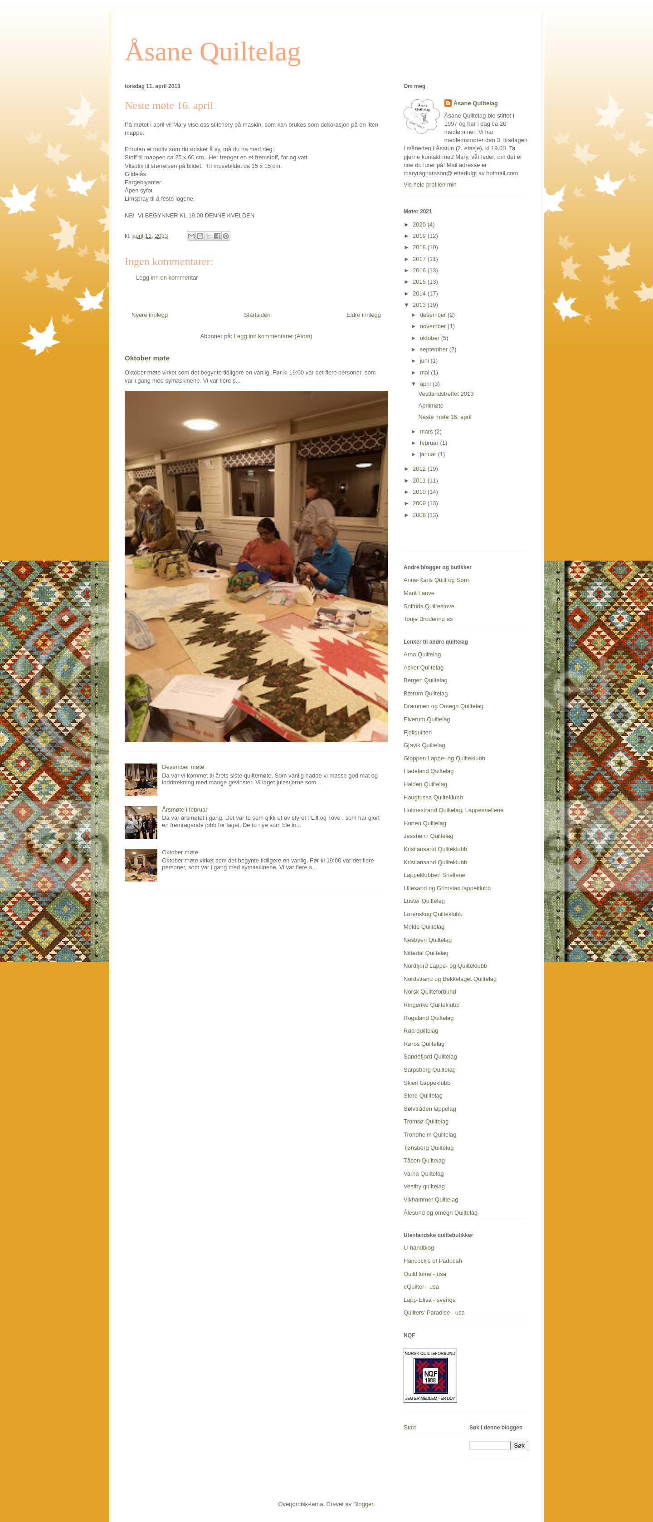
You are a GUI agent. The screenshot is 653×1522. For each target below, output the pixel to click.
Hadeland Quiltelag (429, 771)
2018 (420, 247)
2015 (420, 281)
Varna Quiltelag (424, 1173)
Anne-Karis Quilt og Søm (436, 579)
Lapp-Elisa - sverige (430, 1299)
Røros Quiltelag (424, 1043)
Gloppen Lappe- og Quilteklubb (444, 758)
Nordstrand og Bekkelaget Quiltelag (450, 978)
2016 (420, 270)
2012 (420, 468)
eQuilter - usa (421, 1286)
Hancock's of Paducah (433, 1260)
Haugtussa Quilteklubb (433, 797)
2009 (420, 503)
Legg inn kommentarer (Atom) (273, 336)
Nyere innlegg (150, 314)
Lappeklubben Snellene (434, 875)
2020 (420, 224)
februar (430, 442)
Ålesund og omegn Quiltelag (441, 1212)
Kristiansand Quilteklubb (435, 849)
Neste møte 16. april (444, 417)
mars (427, 431)
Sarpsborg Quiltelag (430, 1069)
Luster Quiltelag (424, 900)
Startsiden (257, 314)
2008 (420, 515)
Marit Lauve (419, 593)
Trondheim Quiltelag (430, 1134)
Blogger (363, 1504)
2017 (420, 259)
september (434, 349)
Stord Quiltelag (423, 1095)
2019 (420, 235)
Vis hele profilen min (430, 184)
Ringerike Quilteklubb (432, 1004)
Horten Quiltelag (425, 823)
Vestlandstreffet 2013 (445, 393)
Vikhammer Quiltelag (431, 1199)
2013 (420, 304)
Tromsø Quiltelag (426, 1121)
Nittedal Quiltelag (426, 953)
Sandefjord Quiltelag (430, 1056)
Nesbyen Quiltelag (428, 939)
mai (425, 372)
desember (434, 314)
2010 (420, 491)
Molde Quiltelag (424, 926)
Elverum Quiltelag (427, 719)
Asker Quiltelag (423, 667)
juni (425, 360)
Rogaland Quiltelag (429, 1018)
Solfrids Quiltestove (429, 606)
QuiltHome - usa (425, 1274)
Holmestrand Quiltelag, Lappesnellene (453, 810)
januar (429, 454)
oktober (430, 338)
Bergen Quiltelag (426, 680)
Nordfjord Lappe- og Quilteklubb (445, 965)
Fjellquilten (418, 732)
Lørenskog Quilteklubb (433, 914)
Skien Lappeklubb (427, 1082)
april (426, 383)
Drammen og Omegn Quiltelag (443, 706)
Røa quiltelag (421, 1030)
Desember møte (183, 766)
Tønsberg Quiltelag (429, 1147)
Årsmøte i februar (184, 809)
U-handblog (419, 1247)
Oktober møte (147, 358)
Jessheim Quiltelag (428, 835)
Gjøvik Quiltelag (424, 745)
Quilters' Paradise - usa (434, 1312)
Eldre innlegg (363, 314)
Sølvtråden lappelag (430, 1108)
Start (410, 1427)
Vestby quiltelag (424, 1186)
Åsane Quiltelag (213, 51)
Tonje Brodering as (428, 619)
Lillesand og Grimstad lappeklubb (447, 888)
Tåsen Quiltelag (424, 1160)
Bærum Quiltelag (426, 693)
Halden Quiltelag (425, 784)
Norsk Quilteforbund (430, 991)
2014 (420, 293)
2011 (420, 480)
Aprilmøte (430, 405)
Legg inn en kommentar (167, 277)
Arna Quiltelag (422, 654)
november (434, 326)
